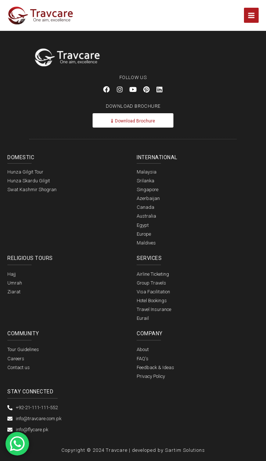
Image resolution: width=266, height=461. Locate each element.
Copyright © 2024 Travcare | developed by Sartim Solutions (133, 450)
